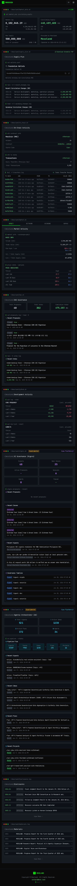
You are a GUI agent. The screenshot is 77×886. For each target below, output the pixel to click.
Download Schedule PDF (64, 52)
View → (68, 148)
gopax (66, 224)
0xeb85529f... (10, 186)
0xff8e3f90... (10, 201)
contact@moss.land (38, 880)
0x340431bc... (10, 194)
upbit (11, 224)
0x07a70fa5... (10, 211)
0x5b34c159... (10, 197)
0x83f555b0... (10, 183)
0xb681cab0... (10, 190)
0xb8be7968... (10, 179)
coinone (47, 224)
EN (68, 2)
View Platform (67, 451)
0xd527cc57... (10, 204)
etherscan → (67, 137)
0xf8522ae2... (10, 208)
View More (38, 816)
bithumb (29, 224)
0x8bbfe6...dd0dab (64, 144)
